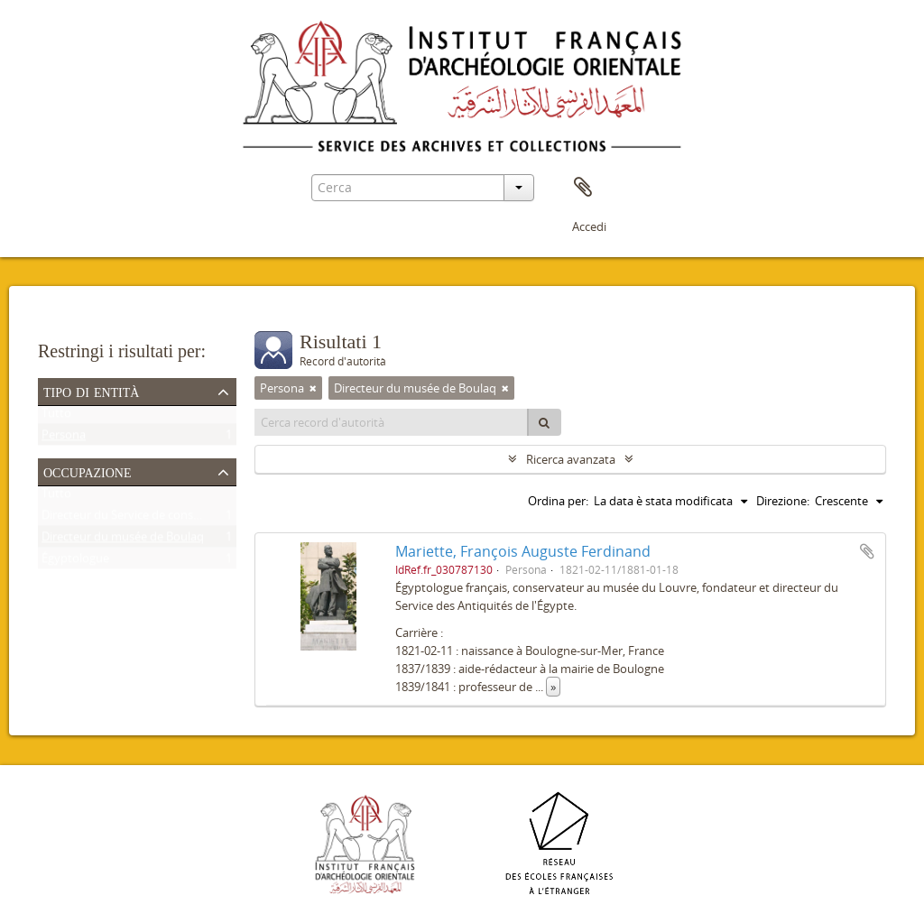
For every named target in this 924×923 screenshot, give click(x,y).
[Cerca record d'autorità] (391, 422)
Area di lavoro (582, 187)
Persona (64, 438)
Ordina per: (558, 501)
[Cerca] (544, 422)
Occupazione (87, 471)
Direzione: (782, 501)
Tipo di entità (91, 391)
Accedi (589, 226)
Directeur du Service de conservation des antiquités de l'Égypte (210, 519)
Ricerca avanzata (570, 459)
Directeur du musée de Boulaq (123, 540)
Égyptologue (75, 562)
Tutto (56, 417)
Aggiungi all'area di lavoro (867, 551)
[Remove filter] (313, 388)
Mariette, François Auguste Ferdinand (523, 551)
